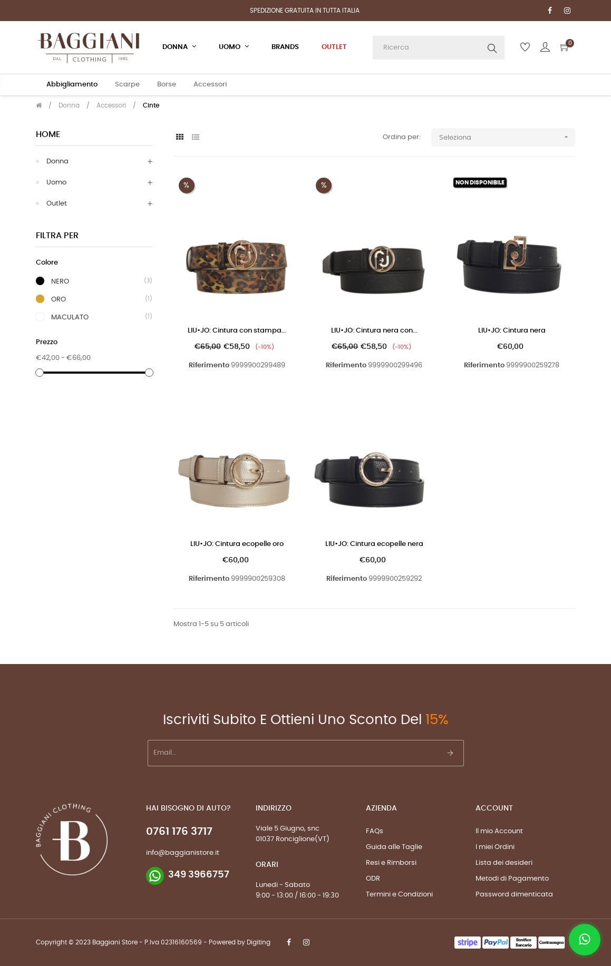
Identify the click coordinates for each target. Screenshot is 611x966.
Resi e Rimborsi (391, 863)
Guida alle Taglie (394, 847)
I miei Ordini (495, 847)
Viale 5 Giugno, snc (287, 828)
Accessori (210, 84)
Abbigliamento (72, 84)
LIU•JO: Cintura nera (512, 330)
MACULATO (70, 317)
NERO (60, 281)
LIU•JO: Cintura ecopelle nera (374, 544)
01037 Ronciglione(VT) (292, 839)
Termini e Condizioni (399, 894)
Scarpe (127, 84)
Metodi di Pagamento (512, 878)
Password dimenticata (514, 894)
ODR (373, 878)
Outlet (56, 203)
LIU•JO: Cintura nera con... (374, 330)
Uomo (56, 182)
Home (48, 134)
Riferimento (209, 365)
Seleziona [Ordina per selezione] (507, 137)
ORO (58, 299)
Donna (57, 161)
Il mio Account (499, 831)
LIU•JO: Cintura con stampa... (237, 330)
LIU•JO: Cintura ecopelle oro (237, 544)
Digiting (258, 942)
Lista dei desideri (504, 863)
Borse (166, 84)
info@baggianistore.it (182, 853)
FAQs (374, 831)
